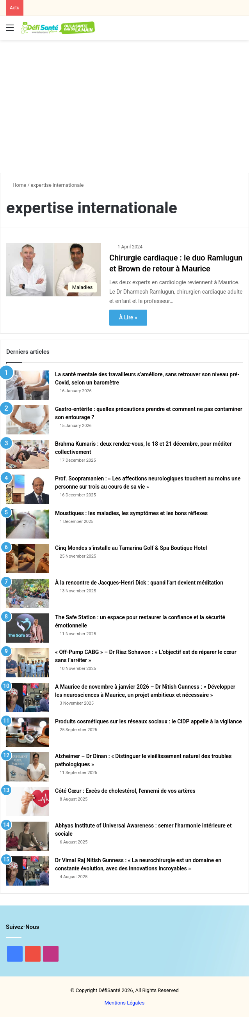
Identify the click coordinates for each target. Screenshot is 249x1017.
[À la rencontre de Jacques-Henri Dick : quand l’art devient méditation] (27, 593)
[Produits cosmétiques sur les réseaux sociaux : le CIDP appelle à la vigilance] (27, 732)
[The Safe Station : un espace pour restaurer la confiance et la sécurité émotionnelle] (27, 628)
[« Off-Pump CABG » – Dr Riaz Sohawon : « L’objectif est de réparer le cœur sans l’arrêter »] (27, 662)
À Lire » (128, 317)
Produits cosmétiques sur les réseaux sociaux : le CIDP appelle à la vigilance (148, 721)
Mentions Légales (124, 1003)
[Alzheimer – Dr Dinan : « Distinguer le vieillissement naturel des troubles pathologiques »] (27, 766)
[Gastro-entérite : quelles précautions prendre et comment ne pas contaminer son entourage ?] (27, 419)
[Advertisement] (127, 102)
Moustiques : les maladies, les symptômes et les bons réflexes (131, 513)
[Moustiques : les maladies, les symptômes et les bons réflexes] (27, 524)
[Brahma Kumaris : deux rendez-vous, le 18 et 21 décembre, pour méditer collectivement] (27, 454)
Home (16, 185)
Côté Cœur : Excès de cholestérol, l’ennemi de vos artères (125, 791)
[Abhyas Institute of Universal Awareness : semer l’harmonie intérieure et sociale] (27, 836)
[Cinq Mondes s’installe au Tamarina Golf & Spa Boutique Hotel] (27, 558)
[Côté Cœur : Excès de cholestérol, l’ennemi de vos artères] (27, 801)
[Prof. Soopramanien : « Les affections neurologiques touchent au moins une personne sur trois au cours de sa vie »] (27, 489)
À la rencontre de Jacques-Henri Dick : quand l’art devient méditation (139, 582)
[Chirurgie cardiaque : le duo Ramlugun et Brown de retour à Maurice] (53, 269)
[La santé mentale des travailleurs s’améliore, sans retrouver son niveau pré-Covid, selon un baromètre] (27, 385)
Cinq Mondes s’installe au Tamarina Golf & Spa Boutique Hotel (131, 548)
